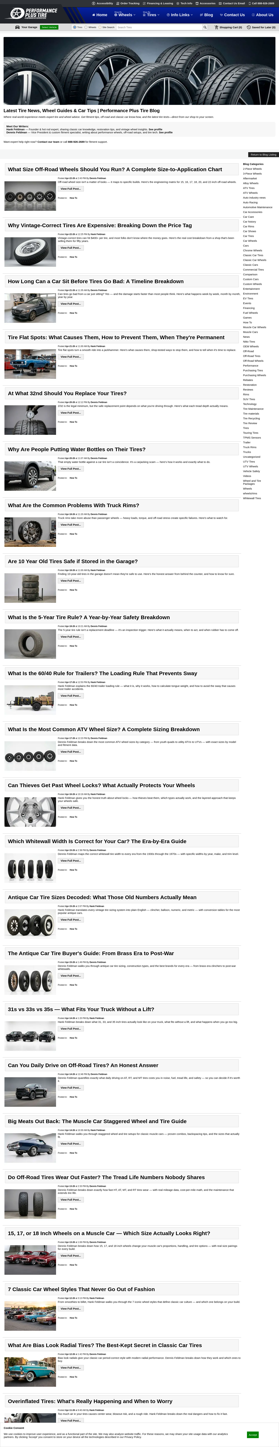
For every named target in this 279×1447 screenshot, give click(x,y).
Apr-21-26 (70, 290)
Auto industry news (254, 197)
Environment (250, 293)
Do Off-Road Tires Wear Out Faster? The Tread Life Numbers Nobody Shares (106, 1177)
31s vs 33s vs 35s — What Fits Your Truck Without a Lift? (81, 1009)
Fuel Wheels (250, 312)
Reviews (248, 389)
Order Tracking (130, 3)
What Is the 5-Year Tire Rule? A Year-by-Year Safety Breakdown (89, 617)
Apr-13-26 (70, 1186)
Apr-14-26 (70, 1018)
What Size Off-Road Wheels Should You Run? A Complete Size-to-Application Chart (115, 169)
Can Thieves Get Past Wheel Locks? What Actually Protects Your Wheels (101, 785)
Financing (249, 307)
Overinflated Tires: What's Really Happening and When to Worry (90, 1401)
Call (263, 3)
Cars (246, 245)
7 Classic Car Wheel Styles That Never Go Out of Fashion (81, 1289)
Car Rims (248, 226)
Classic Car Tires (253, 255)
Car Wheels (250, 240)
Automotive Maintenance (257, 207)
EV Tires (248, 298)
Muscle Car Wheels (254, 327)
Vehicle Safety (251, 471)
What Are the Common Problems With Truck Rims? (73, 505)
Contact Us (234, 3)
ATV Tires (249, 187)
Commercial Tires (253, 269)
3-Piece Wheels (252, 173)
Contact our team (48, 141)
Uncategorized (251, 456)
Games (247, 317)
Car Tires (248, 235)
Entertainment (251, 288)
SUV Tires (249, 399)
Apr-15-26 (70, 850)
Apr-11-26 (70, 1410)
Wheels (247, 488)
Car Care (248, 216)
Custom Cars (251, 279)
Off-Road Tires (251, 355)
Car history (249, 221)
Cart (231, 27)
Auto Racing (250, 202)
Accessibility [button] (105, 3)
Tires (246, 427)
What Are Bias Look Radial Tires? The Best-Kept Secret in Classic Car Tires (105, 1345)
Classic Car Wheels (254, 259)
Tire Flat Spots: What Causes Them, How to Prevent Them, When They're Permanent (116, 337)
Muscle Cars (250, 331)
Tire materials (251, 413)
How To (73, 198)
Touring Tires (250, 432)
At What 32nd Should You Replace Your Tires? (67, 393)
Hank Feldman (98, 234)
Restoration (250, 384)
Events (247, 303)
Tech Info (186, 3)
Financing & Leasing (160, 3)
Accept (253, 1434)
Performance (250, 365)
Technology (250, 403)
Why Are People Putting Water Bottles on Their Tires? (77, 449)
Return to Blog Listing (263, 154)
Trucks (247, 451)
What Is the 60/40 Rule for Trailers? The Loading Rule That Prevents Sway (102, 673)
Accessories (207, 3)
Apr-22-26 (70, 178)
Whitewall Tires (252, 498)
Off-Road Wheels (253, 360)
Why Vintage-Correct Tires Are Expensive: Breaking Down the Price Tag (100, 225)
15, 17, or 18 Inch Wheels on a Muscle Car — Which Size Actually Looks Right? (109, 1233)
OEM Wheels (251, 346)
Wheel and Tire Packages (252, 482)
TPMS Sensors (252, 437)
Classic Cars (250, 264)
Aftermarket (250, 178)
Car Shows (249, 231)
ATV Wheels (250, 192)
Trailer (247, 442)
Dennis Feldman (98, 178)
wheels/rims (250, 493)
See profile (155, 129)
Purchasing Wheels (254, 375)
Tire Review (250, 423)
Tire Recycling (251, 418)
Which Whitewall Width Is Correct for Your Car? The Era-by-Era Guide (97, 841)
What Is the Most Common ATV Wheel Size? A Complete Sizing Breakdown (104, 729)
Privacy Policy (12, 1441)
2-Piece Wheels (252, 168)
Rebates (248, 379)
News (246, 336)
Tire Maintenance (253, 408)
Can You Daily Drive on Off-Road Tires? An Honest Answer (83, 1065)
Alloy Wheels (251, 183)
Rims (246, 394)
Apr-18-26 (70, 514)
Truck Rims (249, 447)
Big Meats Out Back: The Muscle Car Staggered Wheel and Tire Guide (97, 1121)
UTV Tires (249, 461)
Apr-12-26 (70, 1298)
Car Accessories (252, 211)
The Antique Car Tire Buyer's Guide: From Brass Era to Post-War (91, 953)
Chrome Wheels (252, 250)
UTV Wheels (250, 466)
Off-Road (248, 351)
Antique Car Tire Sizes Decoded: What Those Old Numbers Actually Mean (102, 897)
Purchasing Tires (253, 370)
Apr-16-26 (70, 794)
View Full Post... (71, 188)
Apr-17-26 (70, 682)
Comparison (250, 274)
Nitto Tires (249, 341)
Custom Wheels (252, 283)
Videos (247, 475)
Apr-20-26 (70, 402)
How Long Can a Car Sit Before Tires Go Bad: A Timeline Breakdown (96, 281)
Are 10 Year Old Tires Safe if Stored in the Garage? (73, 561)
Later (263, 27)
